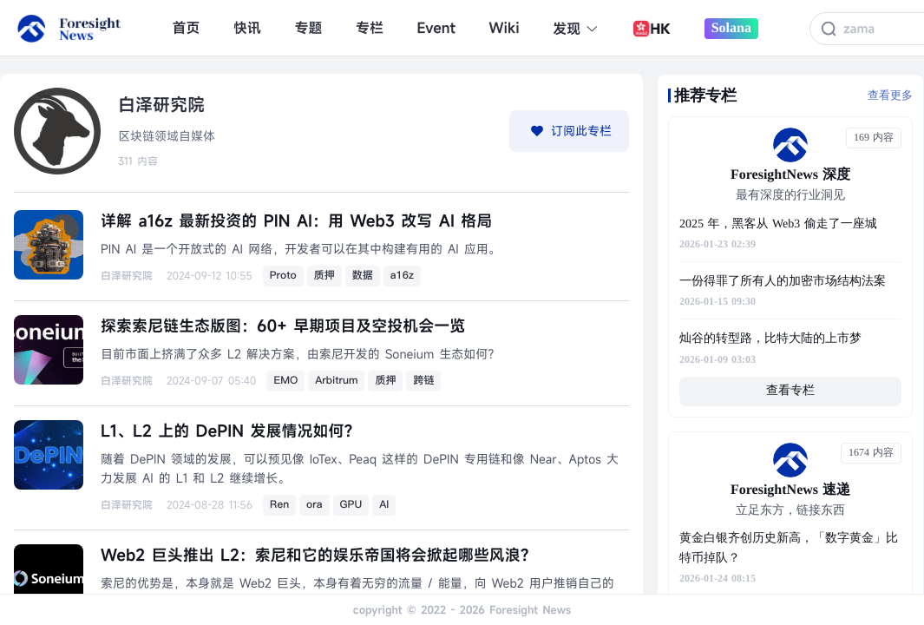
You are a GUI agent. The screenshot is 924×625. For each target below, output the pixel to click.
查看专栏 (790, 391)
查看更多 (890, 95)
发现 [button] (576, 28)
